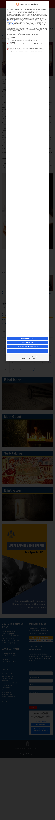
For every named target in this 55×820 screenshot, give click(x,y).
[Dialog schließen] (47, 3)
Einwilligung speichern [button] (27, 338)
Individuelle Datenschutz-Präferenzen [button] (27, 351)
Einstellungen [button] (10, 23)
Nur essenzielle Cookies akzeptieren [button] (27, 346)
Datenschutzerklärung (12, 20)
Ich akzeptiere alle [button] (27, 342)
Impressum (37, 356)
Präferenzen (17, 356)
